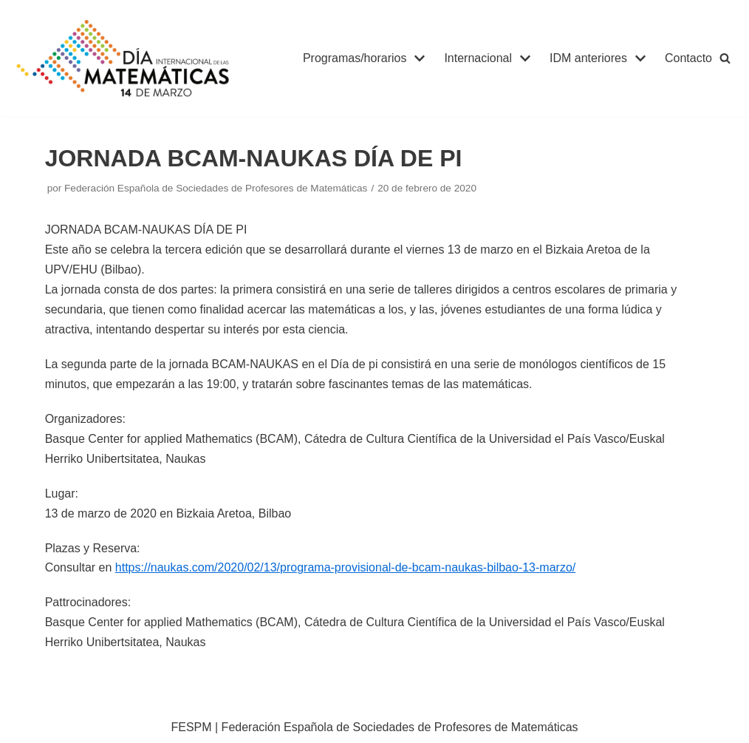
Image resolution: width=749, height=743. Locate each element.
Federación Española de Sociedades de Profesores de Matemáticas (215, 188)
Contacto (688, 58)
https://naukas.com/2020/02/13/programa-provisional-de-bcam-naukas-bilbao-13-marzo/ (345, 567)
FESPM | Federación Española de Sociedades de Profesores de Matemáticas (374, 727)
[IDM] (125, 58)
